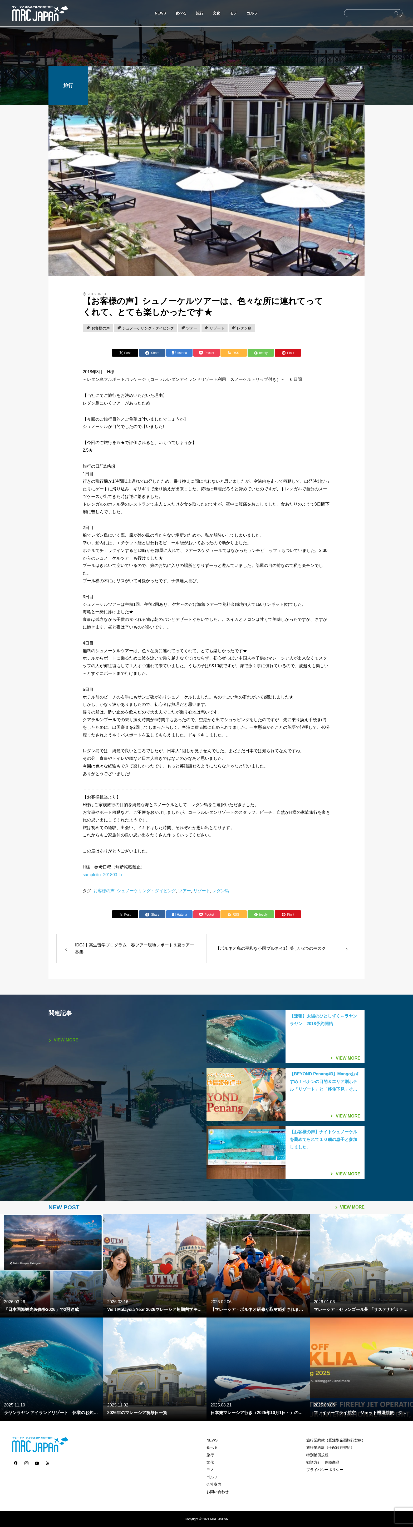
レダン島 (244, 328)
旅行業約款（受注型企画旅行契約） (335, 1440)
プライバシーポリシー (324, 1470)
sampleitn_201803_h (102, 874)
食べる (180, 13)
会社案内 (213, 1484)
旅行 (199, 13)
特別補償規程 (317, 1455)
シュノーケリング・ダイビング (148, 328)
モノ (233, 13)
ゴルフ (252, 13)
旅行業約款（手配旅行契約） (330, 1447)
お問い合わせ (217, 1492)
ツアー (191, 328)
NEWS (160, 13)
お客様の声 (100, 328)
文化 (216, 13)
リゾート (217, 328)
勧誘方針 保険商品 (323, 1462)
